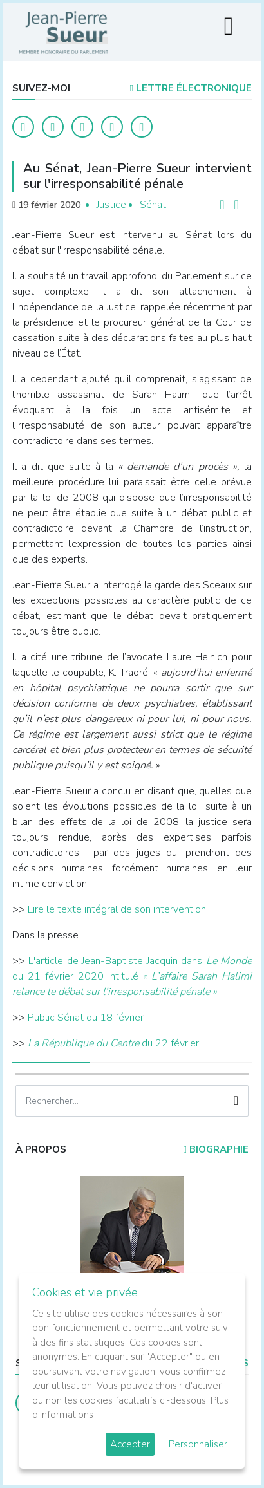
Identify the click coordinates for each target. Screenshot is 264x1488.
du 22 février (113, 1043)
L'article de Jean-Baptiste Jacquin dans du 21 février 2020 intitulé (132, 976)
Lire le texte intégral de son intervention (117, 909)
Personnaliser (198, 1444)
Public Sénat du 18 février (86, 1017)
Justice (111, 205)
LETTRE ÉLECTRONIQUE (191, 88)
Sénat (153, 205)
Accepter (130, 1444)
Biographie (216, 1149)
